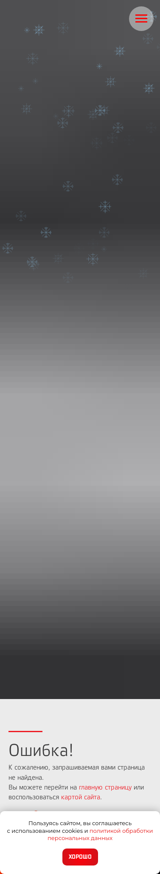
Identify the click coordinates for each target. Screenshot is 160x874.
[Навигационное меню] (141, 18)
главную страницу (105, 787)
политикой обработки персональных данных (100, 834)
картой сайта (80, 797)
